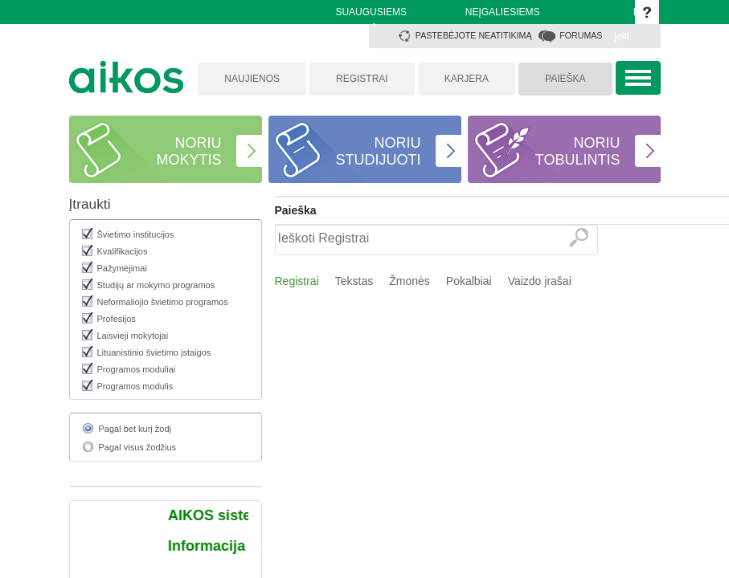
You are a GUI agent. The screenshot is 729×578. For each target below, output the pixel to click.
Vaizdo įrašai (539, 281)
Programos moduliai (136, 369)
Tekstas (354, 281)
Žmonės (409, 281)
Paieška (296, 210)
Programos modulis (135, 386)
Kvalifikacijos (122, 251)
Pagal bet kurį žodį (135, 429)
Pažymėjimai (122, 268)
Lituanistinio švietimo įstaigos (154, 352)
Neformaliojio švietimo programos (162, 302)
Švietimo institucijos (135, 234)
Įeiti (621, 36)
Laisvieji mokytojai (133, 335)
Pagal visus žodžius (138, 447)
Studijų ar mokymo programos (156, 285)
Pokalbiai (469, 281)
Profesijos (116, 319)
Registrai (297, 281)
